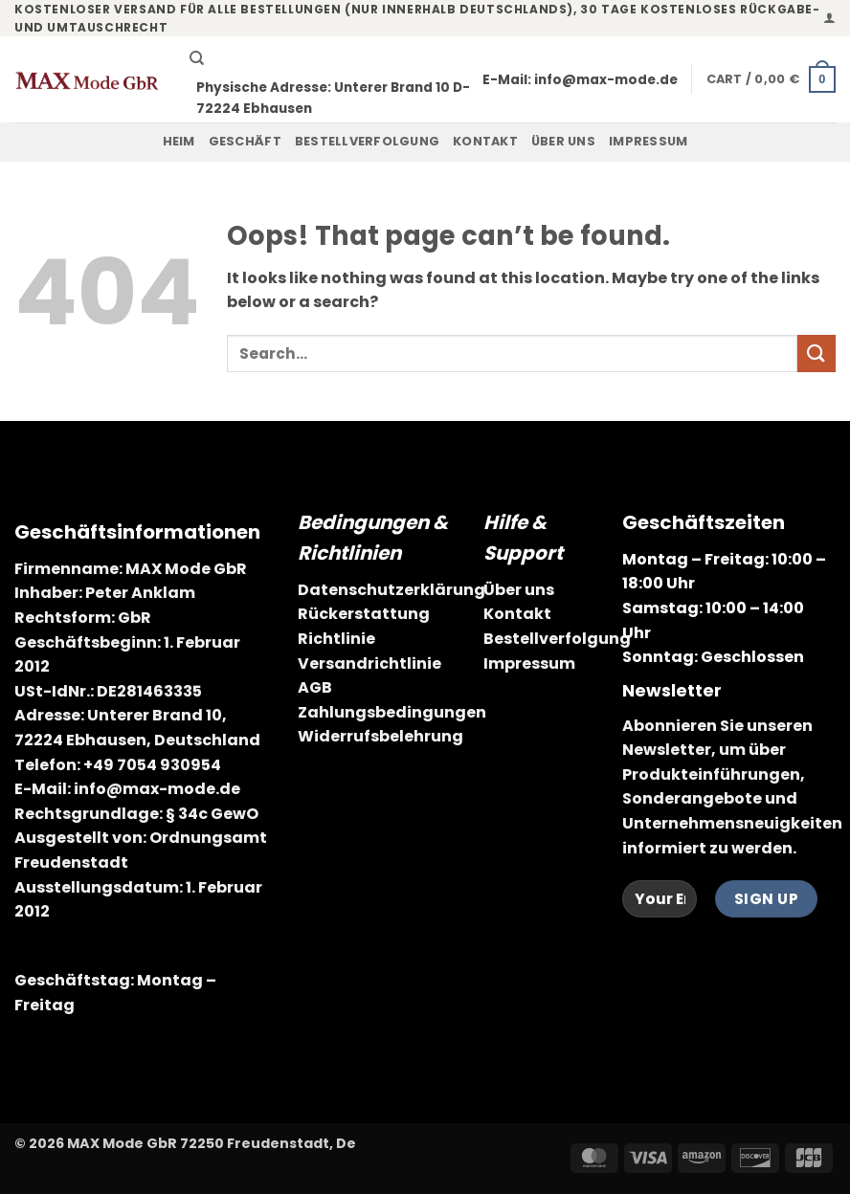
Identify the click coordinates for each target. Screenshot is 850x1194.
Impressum (648, 141)
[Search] (197, 58)
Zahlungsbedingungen (392, 712)
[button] (829, 18)
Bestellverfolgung (367, 141)
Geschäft (245, 141)
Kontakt (485, 141)
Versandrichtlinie (369, 663)
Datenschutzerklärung (391, 590)
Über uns (563, 141)
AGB (315, 687)
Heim (179, 141)
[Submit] (816, 353)
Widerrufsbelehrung (380, 736)
